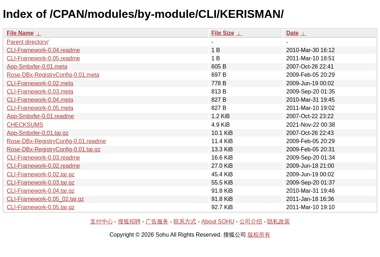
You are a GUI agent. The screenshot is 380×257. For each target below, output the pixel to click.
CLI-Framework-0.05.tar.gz (40, 207)
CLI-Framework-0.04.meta (40, 100)
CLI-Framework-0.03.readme (43, 158)
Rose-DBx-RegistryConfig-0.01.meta (53, 75)
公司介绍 (250, 221)
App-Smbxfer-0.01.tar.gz (37, 133)
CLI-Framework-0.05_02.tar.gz (45, 199)
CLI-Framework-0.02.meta (40, 83)
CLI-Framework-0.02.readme (43, 166)
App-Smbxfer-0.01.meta (37, 67)
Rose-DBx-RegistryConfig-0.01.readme (56, 141)
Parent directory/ (27, 42)
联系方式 (184, 221)
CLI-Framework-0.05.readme (43, 58)
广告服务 (157, 221)
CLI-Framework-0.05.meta (40, 108)
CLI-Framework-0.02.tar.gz (40, 174)
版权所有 (259, 235)
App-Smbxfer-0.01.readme (40, 116)
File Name (20, 33)
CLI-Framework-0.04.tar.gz (40, 191)
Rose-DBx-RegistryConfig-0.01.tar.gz (53, 149)
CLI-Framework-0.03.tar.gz (40, 183)
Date (292, 33)
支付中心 (101, 221)
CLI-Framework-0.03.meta (40, 92)
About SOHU (217, 221)
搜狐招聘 (129, 221)
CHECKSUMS (25, 125)
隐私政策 (278, 221)
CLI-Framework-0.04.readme (43, 50)
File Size (223, 33)
